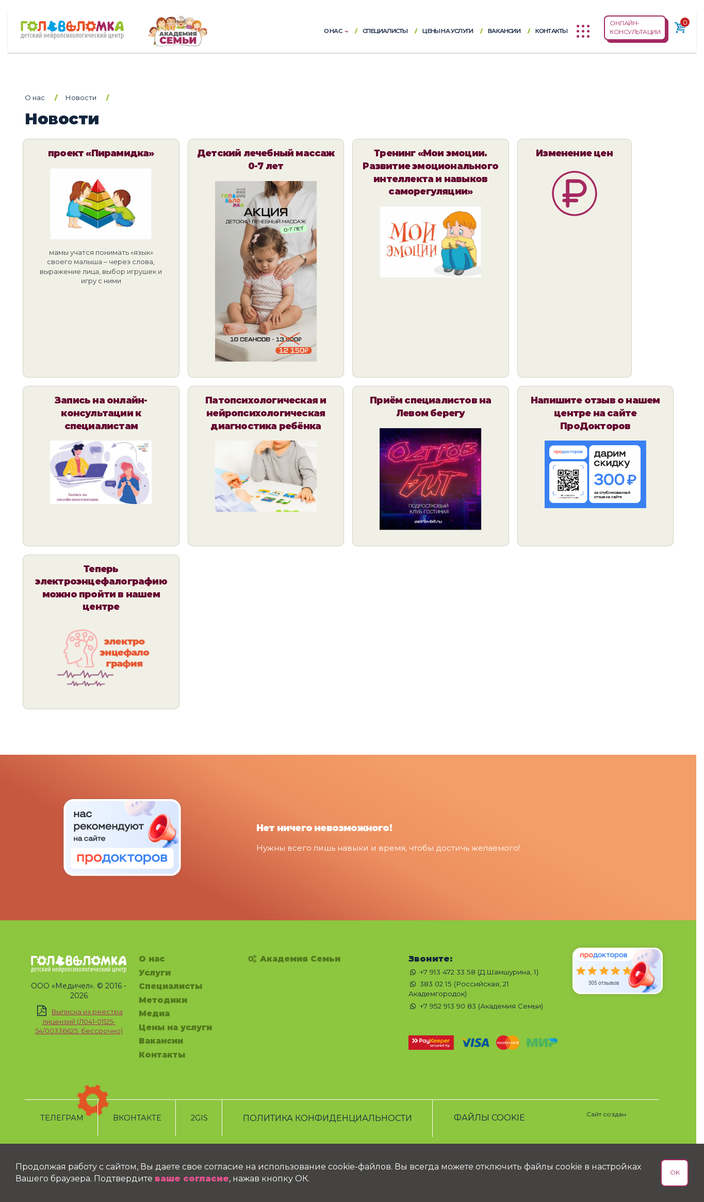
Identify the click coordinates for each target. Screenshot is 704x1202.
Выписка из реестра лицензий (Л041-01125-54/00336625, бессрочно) (79, 1021)
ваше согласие (192, 1178)
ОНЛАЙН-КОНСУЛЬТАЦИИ (635, 27)
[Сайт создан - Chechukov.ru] (606, 1108)
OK (674, 1172)
